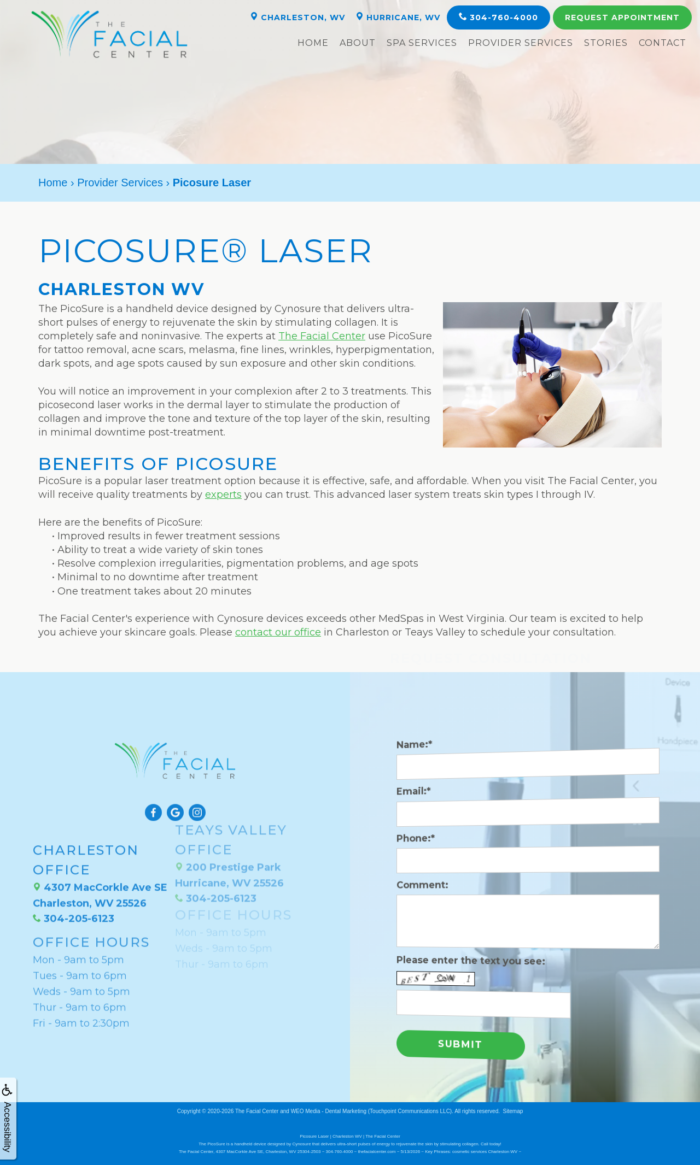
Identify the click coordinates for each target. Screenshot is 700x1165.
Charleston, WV (297, 17)
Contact (662, 43)
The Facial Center (321, 336)
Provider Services (520, 43)
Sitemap (513, 1110)
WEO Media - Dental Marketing (328, 1110)
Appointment (622, 17)
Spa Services (422, 43)
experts (223, 495)
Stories (606, 43)
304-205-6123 (73, 885)
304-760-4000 (498, 17)
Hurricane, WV (397, 17)
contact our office (278, 632)
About (358, 43)
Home (313, 43)
